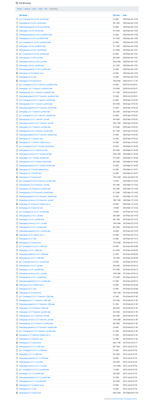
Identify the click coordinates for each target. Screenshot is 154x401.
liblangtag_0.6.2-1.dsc (28, 289)
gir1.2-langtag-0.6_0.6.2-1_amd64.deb (34, 262)
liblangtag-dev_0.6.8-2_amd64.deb (32, 50)
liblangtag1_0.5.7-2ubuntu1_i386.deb (33, 308)
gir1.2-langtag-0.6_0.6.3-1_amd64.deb (34, 212)
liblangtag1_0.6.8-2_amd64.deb (31, 65)
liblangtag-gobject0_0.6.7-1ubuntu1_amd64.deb (38, 135)
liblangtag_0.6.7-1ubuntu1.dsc (31, 139)
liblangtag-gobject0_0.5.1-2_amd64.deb (34, 377)
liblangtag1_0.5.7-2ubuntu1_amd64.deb (34, 312)
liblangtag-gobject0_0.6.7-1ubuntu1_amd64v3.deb (39, 96)
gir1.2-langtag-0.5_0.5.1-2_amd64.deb (34, 370)
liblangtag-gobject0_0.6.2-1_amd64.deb (34, 281)
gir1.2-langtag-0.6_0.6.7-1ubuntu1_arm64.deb (37, 100)
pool (34, 9)
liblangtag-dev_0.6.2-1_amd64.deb (32, 277)
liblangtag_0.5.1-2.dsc (28, 389)
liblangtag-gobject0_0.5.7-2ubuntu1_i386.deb (37, 304)
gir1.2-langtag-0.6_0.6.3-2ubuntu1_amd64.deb (37, 181)
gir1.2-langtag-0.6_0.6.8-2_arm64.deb (34, 19)
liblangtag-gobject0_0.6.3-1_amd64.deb (34, 231)
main (40, 9)
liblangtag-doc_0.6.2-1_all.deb (31, 266)
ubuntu (27, 9)
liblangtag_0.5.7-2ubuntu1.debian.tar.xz (34, 335)
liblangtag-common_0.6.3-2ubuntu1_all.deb (36, 200)
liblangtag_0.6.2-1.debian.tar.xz (31, 285)
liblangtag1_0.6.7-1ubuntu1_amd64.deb (34, 127)
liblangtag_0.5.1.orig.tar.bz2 (30, 393)
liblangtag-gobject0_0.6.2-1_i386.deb (33, 254)
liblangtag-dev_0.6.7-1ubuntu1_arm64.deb (35, 104)
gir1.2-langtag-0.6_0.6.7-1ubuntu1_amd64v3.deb (38, 85)
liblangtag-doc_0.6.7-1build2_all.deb (33, 150)
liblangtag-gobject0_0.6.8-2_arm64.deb (34, 27)
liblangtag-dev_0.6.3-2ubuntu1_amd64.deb (36, 192)
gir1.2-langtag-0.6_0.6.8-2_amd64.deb (34, 54)
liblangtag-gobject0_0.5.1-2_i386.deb (33, 358)
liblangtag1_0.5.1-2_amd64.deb (31, 374)
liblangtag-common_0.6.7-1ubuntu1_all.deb (36, 123)
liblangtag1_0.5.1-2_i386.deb (30, 354)
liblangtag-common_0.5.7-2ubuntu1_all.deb (36, 320)
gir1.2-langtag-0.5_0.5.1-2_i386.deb (33, 350)
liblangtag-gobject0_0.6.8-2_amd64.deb (34, 69)
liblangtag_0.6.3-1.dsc (28, 239)
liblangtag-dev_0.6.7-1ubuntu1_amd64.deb (36, 131)
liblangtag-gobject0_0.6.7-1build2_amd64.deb (37, 166)
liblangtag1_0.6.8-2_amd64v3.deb (32, 46)
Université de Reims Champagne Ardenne (124, 399)
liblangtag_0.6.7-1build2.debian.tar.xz (34, 169)
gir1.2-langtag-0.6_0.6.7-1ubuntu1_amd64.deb (37, 115)
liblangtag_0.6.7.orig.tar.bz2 (30, 177)
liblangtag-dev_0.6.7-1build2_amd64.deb (35, 162)
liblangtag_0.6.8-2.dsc (28, 77)
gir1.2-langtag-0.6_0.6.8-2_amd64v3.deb (35, 42)
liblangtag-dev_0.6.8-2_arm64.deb (32, 23)
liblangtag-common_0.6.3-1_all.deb (33, 223)
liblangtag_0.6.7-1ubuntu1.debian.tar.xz (34, 142)
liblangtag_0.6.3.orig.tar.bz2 (30, 243)
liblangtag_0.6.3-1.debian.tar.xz (31, 235)
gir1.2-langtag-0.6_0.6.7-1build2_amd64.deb (36, 146)
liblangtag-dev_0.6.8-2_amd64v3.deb (33, 38)
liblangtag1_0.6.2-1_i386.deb (30, 250)
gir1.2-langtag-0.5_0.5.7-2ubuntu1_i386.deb (36, 296)
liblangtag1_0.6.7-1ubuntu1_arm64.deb (34, 112)
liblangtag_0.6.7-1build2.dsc (30, 173)
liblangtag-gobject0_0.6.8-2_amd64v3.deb (35, 35)
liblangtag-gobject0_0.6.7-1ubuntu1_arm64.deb (37, 108)
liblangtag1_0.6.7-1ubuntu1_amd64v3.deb (35, 89)
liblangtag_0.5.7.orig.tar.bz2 (30, 343)
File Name (23, 15)
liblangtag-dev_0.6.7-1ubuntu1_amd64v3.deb (37, 92)
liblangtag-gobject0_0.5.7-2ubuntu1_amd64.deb (38, 327)
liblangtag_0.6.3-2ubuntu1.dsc (31, 208)
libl (46, 9)
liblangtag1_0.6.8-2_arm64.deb (31, 31)
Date (125, 15)
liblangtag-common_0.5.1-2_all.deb (33, 366)
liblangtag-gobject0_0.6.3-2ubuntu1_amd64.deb (38, 196)
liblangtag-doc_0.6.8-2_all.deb (31, 58)
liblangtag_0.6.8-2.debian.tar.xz (31, 73)
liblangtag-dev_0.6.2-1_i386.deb (31, 258)
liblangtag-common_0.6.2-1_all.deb (33, 273)
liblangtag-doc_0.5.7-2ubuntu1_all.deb (34, 316)
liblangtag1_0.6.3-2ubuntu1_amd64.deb (34, 189)
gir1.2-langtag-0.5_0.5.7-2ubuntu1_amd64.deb (37, 331)
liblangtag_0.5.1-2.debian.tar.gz (31, 385)
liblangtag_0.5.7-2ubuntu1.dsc (31, 339)
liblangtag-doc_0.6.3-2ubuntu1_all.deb (34, 185)
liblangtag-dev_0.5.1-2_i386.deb (31, 347)
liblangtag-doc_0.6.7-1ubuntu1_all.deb (34, 119)
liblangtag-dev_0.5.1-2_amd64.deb (32, 381)
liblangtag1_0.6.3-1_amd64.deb (31, 219)
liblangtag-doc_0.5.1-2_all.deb (31, 362)
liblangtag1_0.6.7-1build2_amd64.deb (34, 158)
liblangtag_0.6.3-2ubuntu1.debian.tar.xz (34, 204)
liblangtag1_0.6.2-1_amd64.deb (31, 270)
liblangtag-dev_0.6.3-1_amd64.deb (32, 227)
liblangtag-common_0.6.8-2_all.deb (33, 62)
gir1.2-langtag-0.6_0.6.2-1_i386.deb (33, 246)
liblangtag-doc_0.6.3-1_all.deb (31, 216)
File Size (116, 15)
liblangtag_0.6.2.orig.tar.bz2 (30, 293)
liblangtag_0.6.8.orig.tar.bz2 (30, 81)
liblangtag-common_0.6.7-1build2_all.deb (35, 154)
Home (19, 9)
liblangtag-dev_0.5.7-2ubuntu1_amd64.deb (36, 323)
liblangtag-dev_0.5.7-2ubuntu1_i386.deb (35, 300)
